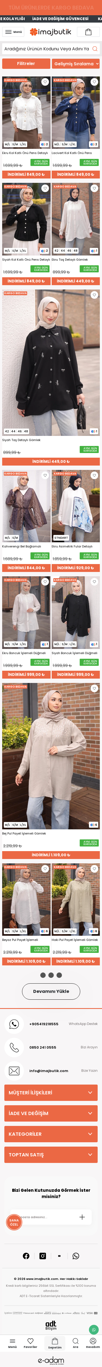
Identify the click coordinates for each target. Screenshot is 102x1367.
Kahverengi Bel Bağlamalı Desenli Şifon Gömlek (21, 546)
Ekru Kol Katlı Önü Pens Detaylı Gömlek (25, 153)
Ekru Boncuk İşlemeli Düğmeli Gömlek (24, 653)
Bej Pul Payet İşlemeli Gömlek (24, 834)
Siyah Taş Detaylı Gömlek (21, 440)
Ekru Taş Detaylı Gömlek (70, 260)
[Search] (51, 48)
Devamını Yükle (51, 991)
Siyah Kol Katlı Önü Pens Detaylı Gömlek (26, 260)
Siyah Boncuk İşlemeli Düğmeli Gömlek (74, 653)
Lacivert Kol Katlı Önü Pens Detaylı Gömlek (72, 153)
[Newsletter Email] (51, 1217)
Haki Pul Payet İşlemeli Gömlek (75, 940)
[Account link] (88, 32)
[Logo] (51, 32)
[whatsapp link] (94, 1330)
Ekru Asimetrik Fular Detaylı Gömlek (72, 546)
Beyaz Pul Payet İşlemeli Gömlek (20, 940)
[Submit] (82, 1217)
